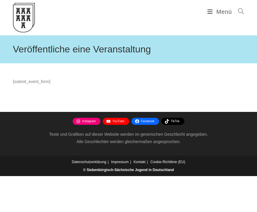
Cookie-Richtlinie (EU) (167, 198)
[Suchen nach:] (239, 12)
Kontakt (140, 198)
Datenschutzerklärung (89, 198)
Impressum (119, 198)
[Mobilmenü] (220, 12)
